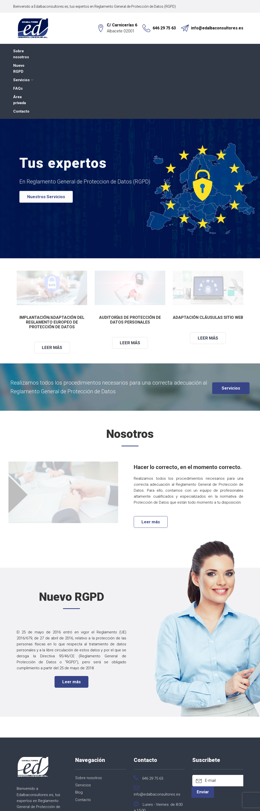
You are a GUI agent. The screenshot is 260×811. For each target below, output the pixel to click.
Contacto (179, 51)
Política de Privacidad (125, 796)
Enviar (203, 731)
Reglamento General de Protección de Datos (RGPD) (138, 6)
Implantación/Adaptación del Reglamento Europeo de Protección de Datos (51, 262)
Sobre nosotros (30, 51)
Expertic (144, 802)
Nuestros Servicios (46, 139)
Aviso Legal (155, 796)
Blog (79, 732)
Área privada (149, 51)
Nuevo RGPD (66, 51)
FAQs (123, 51)
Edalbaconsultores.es (54, 6)
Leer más (52, 287)
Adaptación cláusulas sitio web (208, 257)
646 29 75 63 (164, 28)
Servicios (95, 51)
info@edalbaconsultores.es (217, 28)
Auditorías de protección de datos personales (130, 259)
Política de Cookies (184, 796)
